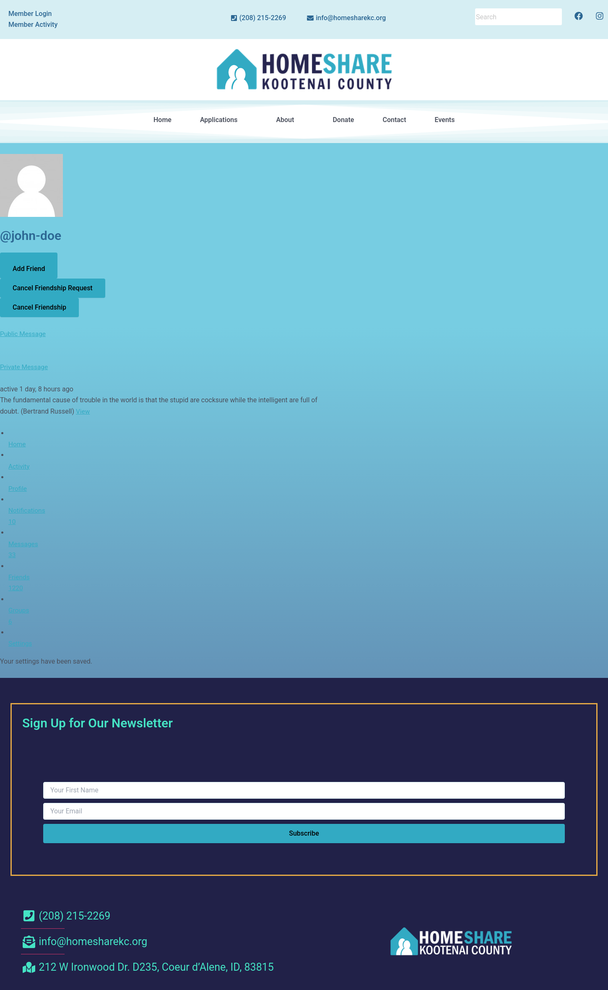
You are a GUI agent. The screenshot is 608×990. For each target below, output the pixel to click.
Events (444, 120)
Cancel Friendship (39, 307)
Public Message (23, 334)
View (83, 411)
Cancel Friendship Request (53, 288)
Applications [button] (223, 120)
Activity (19, 466)
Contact (394, 120)
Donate (343, 120)
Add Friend (29, 269)
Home (162, 120)
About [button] (290, 120)
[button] (224, 120)
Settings (20, 643)
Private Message (25, 367)
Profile (18, 488)
